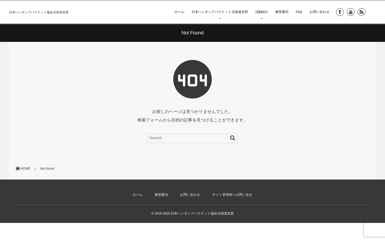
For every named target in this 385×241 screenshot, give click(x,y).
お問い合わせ (319, 12)
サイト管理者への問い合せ (232, 195)
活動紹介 (261, 12)
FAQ (299, 12)
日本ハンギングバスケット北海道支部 (220, 12)
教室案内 (282, 12)
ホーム (179, 12)
